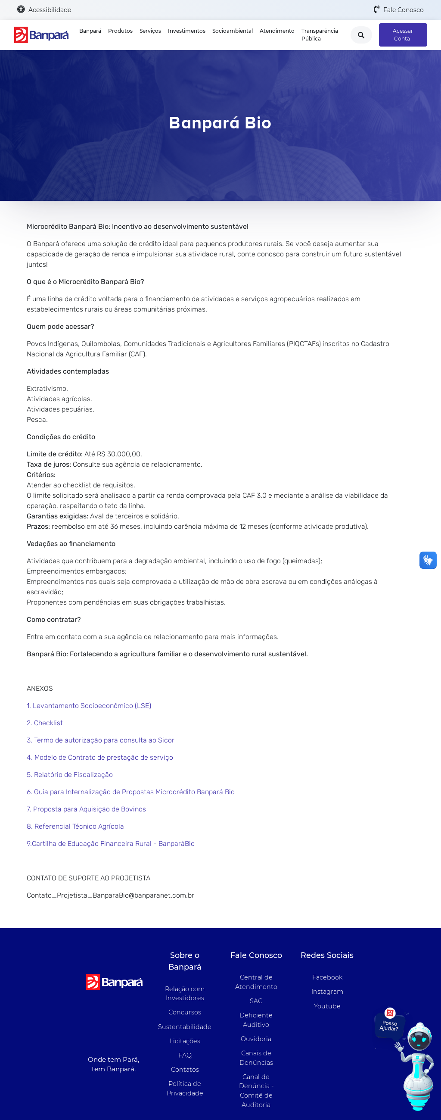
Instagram (327, 991)
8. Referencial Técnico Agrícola (75, 826)
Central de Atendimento (256, 982)
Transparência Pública (319, 35)
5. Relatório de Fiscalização (70, 775)
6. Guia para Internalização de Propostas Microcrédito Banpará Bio (131, 792)
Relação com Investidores (185, 993)
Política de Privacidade (185, 1088)
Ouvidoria (256, 1039)
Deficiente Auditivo (256, 1020)
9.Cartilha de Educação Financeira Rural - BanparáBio (111, 843)
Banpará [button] (90, 31)
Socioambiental (232, 31)
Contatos (185, 1069)
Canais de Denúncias (256, 1058)
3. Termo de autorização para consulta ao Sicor (100, 740)
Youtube (327, 1006)
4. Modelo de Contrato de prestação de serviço (100, 757)
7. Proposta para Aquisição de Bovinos (86, 809)
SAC (256, 1001)
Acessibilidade (44, 9)
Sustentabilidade (184, 1027)
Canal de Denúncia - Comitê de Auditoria (256, 1091)
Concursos (184, 1012)
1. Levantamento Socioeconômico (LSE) (89, 706)
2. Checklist (45, 723)
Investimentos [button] (186, 31)
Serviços (150, 31)
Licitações (185, 1041)
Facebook (327, 977)
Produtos (120, 31)
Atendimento (277, 31)
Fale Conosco (399, 9)
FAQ (185, 1055)
